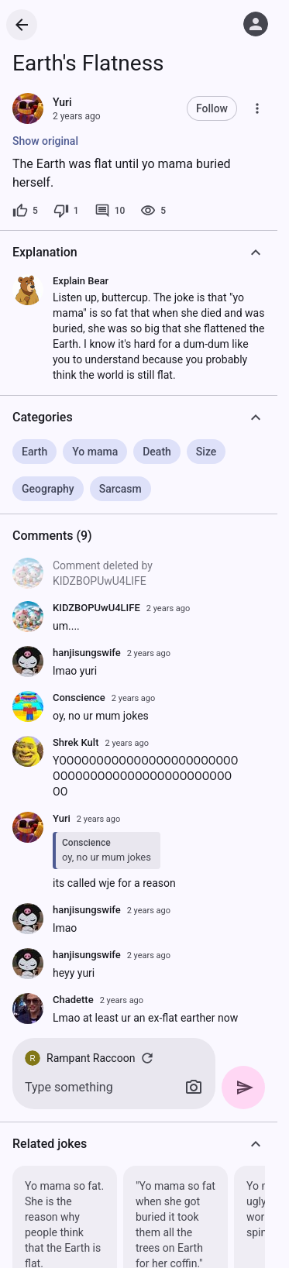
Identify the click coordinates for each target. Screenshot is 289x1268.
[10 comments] (110, 210)
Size (206, 451)
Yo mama (95, 451)
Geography (48, 489)
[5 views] (153, 210)
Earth (34, 451)
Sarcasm (120, 489)
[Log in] (255, 24)
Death (157, 451)
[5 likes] (25, 210)
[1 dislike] (66, 210)
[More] (257, 108)
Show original (45, 141)
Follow (212, 108)
